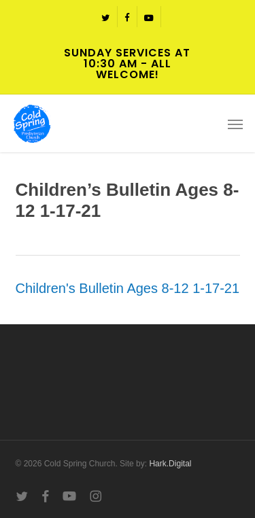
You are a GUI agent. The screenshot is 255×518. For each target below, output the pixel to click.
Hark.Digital (170, 463)
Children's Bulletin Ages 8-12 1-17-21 (128, 288)
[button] (235, 124)
